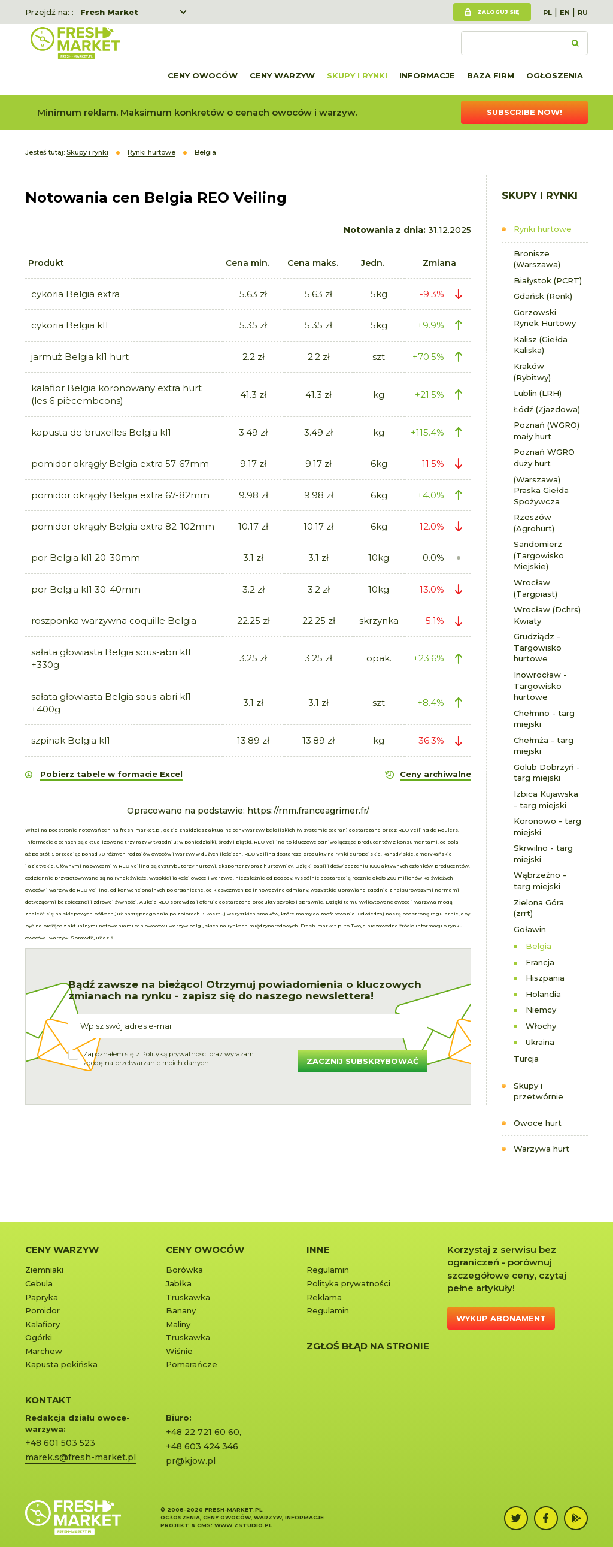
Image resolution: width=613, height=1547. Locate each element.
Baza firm (490, 75)
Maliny (178, 1324)
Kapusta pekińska (61, 1364)
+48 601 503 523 (60, 1442)
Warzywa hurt (541, 1148)
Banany (181, 1310)
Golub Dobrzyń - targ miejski (547, 772)
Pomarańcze (191, 1364)
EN (565, 12)
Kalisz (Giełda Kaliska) (541, 344)
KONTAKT (48, 1400)
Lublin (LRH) (538, 393)
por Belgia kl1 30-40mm (86, 589)
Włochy (541, 1026)
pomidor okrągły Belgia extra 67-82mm (120, 495)
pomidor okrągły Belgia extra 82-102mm (122, 526)
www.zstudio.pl (243, 1525)
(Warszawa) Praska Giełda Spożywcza (541, 490)
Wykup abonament (501, 1318)
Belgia (538, 946)
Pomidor (42, 1310)
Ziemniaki (44, 1269)
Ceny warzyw (282, 75)
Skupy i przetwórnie (538, 1091)
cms (204, 1525)
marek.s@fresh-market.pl (80, 1457)
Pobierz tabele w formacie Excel (111, 774)
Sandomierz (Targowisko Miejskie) (539, 555)
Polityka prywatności (348, 1283)
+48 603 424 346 (202, 1446)
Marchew (43, 1351)
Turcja (526, 1058)
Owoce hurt (538, 1123)
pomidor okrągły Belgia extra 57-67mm (120, 463)
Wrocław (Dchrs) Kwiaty (547, 615)
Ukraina (540, 1042)
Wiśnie (179, 1351)
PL (547, 12)
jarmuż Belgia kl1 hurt (80, 356)
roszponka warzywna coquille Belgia (113, 620)
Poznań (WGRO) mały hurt (546, 430)
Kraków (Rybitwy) (532, 371)
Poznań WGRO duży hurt (544, 457)
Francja (540, 962)
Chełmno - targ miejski (544, 718)
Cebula (39, 1283)
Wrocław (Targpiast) (535, 588)
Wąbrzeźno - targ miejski (540, 880)
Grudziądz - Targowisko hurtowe (538, 647)
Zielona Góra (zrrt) (539, 908)
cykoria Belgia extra (75, 294)
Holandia (543, 994)
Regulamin (327, 1269)
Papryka (41, 1297)
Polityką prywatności (174, 1054)
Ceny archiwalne (435, 774)
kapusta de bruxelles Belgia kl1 (101, 432)
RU (583, 12)
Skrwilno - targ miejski (543, 853)
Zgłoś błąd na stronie (367, 1346)
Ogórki (38, 1337)
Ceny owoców (203, 75)
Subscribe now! (524, 112)
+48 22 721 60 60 (202, 1432)
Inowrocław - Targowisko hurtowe (540, 686)
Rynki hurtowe (543, 229)
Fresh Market (109, 12)
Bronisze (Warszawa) (537, 259)
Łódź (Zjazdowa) (547, 409)
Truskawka (188, 1297)
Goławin (530, 929)
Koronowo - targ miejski (547, 826)
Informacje (427, 75)
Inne (318, 1249)
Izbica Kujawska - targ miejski (546, 799)
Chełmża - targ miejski (543, 745)
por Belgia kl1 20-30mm (85, 557)
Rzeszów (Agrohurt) (534, 522)
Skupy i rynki (357, 75)
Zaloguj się (498, 11)
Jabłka (179, 1283)
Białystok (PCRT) (548, 280)
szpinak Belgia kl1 (70, 740)
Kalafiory (42, 1324)
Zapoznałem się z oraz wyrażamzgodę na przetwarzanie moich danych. (168, 1059)
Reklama (324, 1297)
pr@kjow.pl (191, 1460)
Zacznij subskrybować (362, 1061)
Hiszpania (545, 978)
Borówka (184, 1269)
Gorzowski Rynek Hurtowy (545, 317)
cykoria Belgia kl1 (69, 325)
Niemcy (541, 1009)
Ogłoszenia (554, 75)
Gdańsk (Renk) (543, 296)
